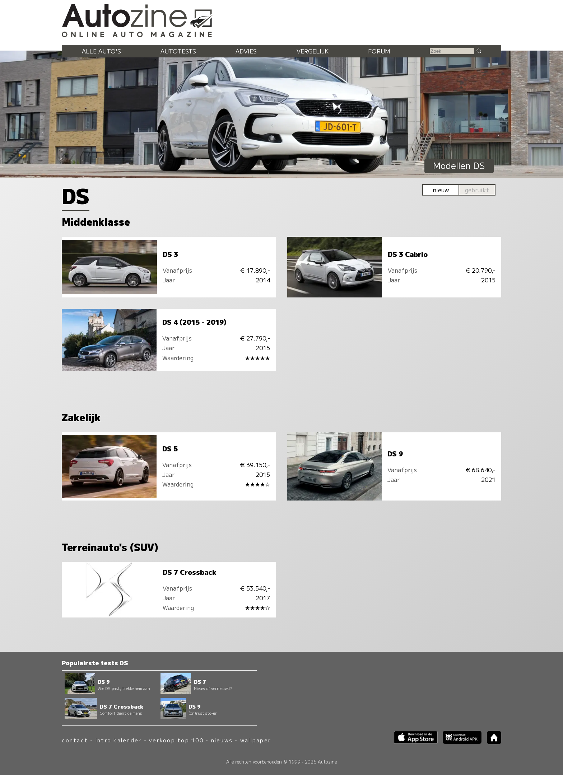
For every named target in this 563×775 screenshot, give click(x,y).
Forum (379, 51)
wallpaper (255, 740)
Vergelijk (313, 51)
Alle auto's (101, 51)
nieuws (222, 740)
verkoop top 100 (176, 740)
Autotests (178, 51)
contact (75, 740)
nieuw (441, 189)
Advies (246, 51)
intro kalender (118, 740)
